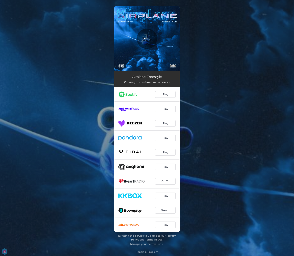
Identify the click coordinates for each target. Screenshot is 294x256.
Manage (135, 244)
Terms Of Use (154, 239)
